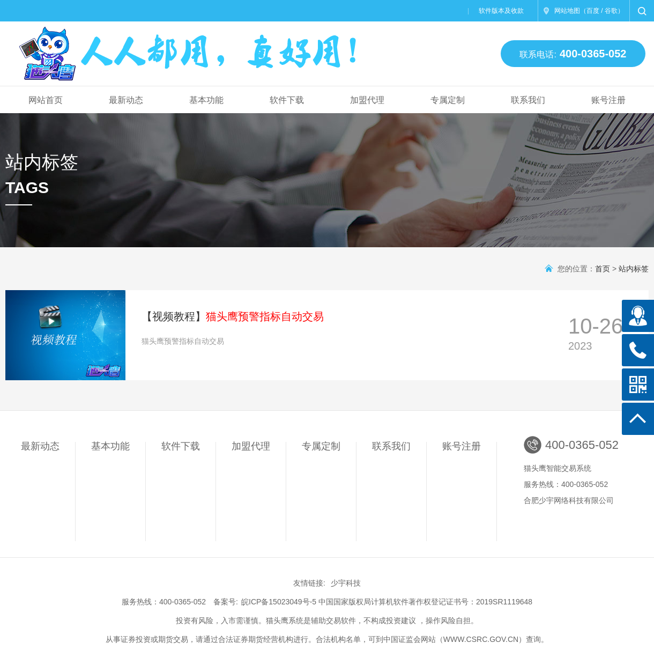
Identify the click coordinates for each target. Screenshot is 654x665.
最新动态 (126, 100)
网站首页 (45, 100)
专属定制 (447, 100)
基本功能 (206, 100)
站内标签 (634, 268)
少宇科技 (346, 583)
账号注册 (608, 100)
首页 (602, 268)
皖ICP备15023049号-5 (278, 601)
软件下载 (287, 100)
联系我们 (528, 100)
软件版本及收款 (501, 10)
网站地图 (567, 10)
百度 (592, 10)
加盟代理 (367, 100)
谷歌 (611, 10)
